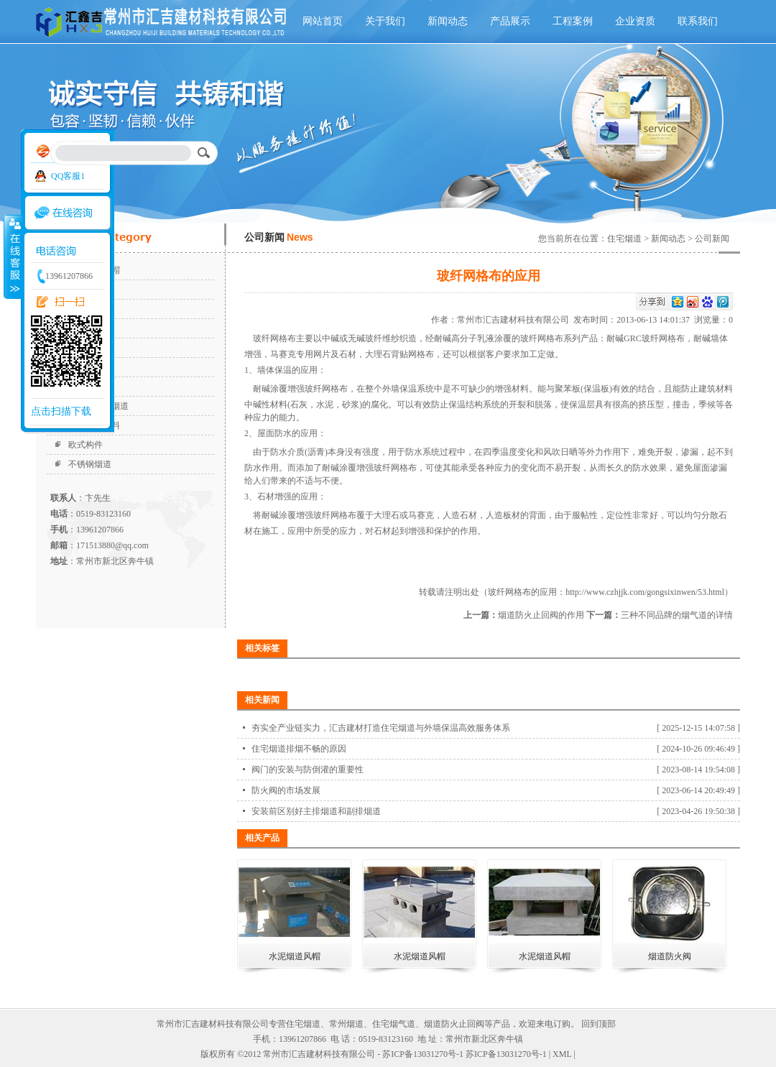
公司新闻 (712, 239)
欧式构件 (85, 445)
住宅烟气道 (393, 1024)
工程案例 (573, 21)
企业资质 (635, 21)
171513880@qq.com (112, 545)
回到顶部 (598, 1024)
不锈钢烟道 (89, 464)
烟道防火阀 (89, 290)
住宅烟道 (85, 309)
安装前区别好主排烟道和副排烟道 (316, 811)
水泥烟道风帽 (94, 270)
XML (562, 1054)
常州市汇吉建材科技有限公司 (515, 320)
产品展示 (510, 21)
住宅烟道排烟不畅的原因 (298, 749)
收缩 (12, 256)
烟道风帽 (85, 348)
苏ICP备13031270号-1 (506, 1054)
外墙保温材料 (94, 425)
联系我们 (698, 21)
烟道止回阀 (89, 367)
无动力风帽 (89, 387)
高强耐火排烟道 (98, 406)
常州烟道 (346, 1024)
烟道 (77, 328)
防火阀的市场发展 (285, 790)
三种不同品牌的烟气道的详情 (677, 615)
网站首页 (322, 21)
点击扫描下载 (61, 411)
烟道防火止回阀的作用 (541, 615)
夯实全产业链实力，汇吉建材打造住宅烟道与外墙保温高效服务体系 (380, 728)
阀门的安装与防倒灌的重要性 (307, 770)
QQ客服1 (68, 176)
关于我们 (385, 21)
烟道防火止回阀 (454, 1024)
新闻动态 (448, 21)
